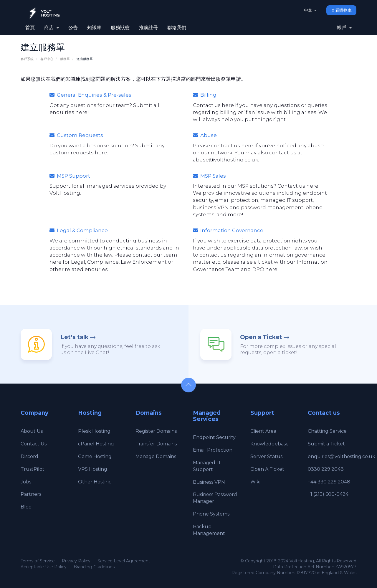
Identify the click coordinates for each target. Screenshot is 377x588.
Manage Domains (155, 456)
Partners (31, 494)
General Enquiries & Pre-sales (90, 95)
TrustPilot (32, 469)
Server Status (266, 456)
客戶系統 (27, 59)
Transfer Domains (156, 444)
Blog (26, 507)
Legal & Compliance (78, 230)
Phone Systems (211, 514)
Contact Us (34, 444)
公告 (73, 27)
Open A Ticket (267, 469)
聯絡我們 (176, 27)
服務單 (65, 59)
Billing (204, 95)
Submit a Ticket (326, 444)
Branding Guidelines (94, 566)
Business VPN (209, 482)
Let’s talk (74, 337)
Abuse (205, 135)
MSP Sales (209, 176)
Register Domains (156, 431)
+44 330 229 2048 (329, 482)
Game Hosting (95, 456)
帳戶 (344, 27)
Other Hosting (95, 482)
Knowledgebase (269, 444)
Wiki (255, 482)
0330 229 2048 (326, 469)
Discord (29, 456)
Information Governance (228, 230)
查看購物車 (341, 10)
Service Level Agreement (123, 561)
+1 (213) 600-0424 (328, 494)
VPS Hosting (92, 469)
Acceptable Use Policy (44, 566)
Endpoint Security (214, 437)
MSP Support (69, 176)
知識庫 (94, 27)
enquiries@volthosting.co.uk (341, 456)
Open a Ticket (261, 337)
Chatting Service (327, 431)
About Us (32, 431)
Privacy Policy (76, 561)
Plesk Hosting (94, 431)
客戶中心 (46, 59)
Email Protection (212, 450)
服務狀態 (120, 27)
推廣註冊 (148, 27)
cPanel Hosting (96, 444)
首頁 (30, 27)
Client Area (263, 431)
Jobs (26, 482)
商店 (51, 27)
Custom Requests (76, 135)
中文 (310, 10)
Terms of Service (38, 561)
